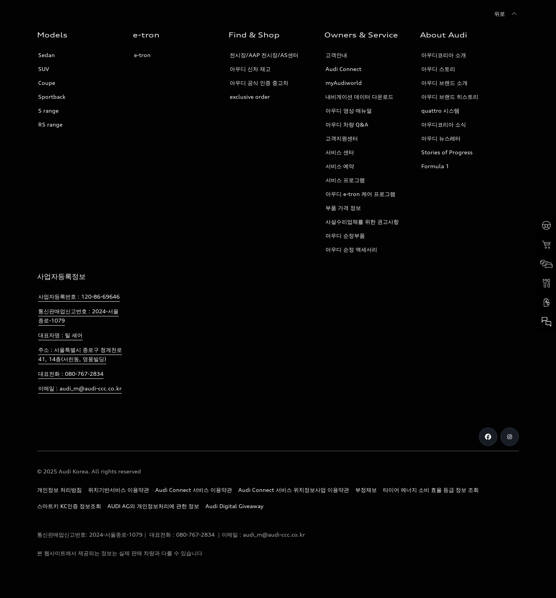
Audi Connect (343, 69)
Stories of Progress (447, 152)
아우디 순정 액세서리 (351, 249)
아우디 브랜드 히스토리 (449, 96)
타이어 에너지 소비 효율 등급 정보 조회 (431, 490)
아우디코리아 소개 (443, 55)
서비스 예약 (339, 166)
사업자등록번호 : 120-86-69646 (79, 296)
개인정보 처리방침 (59, 490)
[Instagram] (509, 436)
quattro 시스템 (440, 110)
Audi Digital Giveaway (234, 506)
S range (48, 110)
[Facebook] (488, 436)
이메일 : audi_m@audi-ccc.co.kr (80, 388)
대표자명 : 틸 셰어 (60, 335)
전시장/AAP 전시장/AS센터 (264, 55)
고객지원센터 (341, 138)
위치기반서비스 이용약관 (118, 490)
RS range (50, 124)
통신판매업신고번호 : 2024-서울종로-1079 (78, 316)
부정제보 (366, 490)
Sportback (52, 96)
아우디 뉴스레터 (441, 138)
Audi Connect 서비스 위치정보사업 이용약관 (293, 490)
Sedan (46, 55)
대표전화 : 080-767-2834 (70, 373)
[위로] (506, 14)
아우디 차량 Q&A (346, 124)
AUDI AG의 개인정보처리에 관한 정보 (153, 506)
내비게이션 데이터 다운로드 (359, 96)
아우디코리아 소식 (443, 124)
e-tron (142, 55)
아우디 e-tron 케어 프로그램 (360, 194)
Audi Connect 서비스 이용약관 (193, 490)
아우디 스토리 (438, 69)
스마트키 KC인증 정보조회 (69, 506)
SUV (43, 69)
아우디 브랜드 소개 (444, 82)
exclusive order (250, 96)
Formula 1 (435, 166)
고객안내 (336, 55)
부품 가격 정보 (343, 207)
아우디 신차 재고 (250, 69)
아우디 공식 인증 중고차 (259, 82)
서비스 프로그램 (345, 180)
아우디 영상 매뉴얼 (348, 110)
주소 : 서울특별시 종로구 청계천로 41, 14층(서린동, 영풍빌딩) (80, 354)
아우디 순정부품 (345, 235)
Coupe (46, 82)
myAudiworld (343, 82)
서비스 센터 (339, 152)
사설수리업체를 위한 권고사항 (362, 221)
